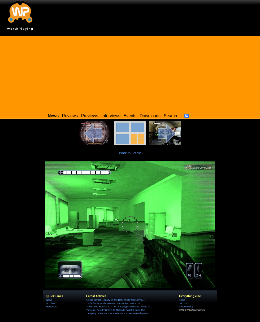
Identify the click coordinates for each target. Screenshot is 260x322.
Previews (89, 116)
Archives (50, 303)
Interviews (110, 116)
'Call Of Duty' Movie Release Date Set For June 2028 (113, 303)
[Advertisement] (130, 73)
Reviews (70, 116)
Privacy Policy (186, 306)
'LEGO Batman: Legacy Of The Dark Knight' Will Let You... (115, 300)
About (182, 300)
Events (130, 116)
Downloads (150, 116)
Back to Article (130, 153)
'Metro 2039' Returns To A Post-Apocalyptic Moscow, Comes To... (119, 306)
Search (170, 116)
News (49, 300)
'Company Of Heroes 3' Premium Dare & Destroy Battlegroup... (118, 313)
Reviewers (51, 306)
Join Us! (183, 303)
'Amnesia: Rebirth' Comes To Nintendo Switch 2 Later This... (116, 310)
